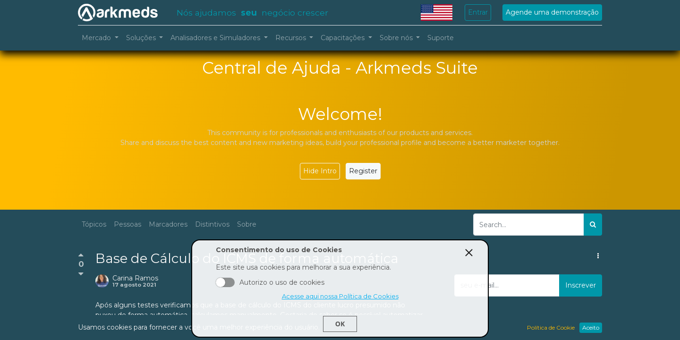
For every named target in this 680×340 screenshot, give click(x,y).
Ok (340, 323)
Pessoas (127, 224)
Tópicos (94, 224)
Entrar (478, 12)
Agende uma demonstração (552, 12)
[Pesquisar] (593, 224)
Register (363, 171)
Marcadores (168, 224)
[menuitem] (441, 38)
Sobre (246, 224)
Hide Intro (320, 171)
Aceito (225, 282)
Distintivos (212, 224)
